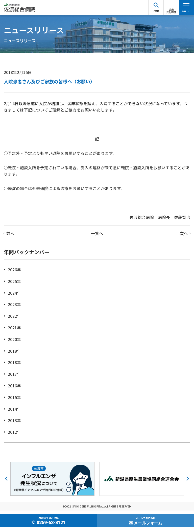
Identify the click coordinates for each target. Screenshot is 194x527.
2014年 (14, 412)
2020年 (14, 343)
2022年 (14, 320)
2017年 (14, 378)
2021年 (14, 331)
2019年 (14, 354)
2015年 (14, 401)
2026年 (14, 273)
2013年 (14, 424)
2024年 (14, 296)
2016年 (14, 389)
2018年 (14, 366)
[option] (52, 482)
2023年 (14, 308)
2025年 (14, 285)
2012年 (14, 436)
